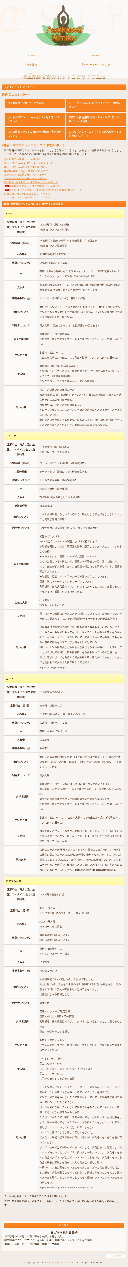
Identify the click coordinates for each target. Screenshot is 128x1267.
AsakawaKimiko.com (60, 1262)
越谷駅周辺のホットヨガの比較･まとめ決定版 (32, 186)
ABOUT (96, 55)
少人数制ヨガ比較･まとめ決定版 (22, 159)
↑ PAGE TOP (116, 1256)
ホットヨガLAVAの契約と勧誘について (26, 167)
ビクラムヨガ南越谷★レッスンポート (25, 174)
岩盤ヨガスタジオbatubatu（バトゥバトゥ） (28, 194)
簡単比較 (32, 64)
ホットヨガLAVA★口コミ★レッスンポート (28, 163)
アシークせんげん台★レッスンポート (25, 178)
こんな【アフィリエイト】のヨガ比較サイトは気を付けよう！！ (43, 190)
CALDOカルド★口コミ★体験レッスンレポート (31, 182)
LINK (32, 73)
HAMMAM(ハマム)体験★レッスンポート (27, 170)
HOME (32, 55)
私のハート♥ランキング (95, 64)
